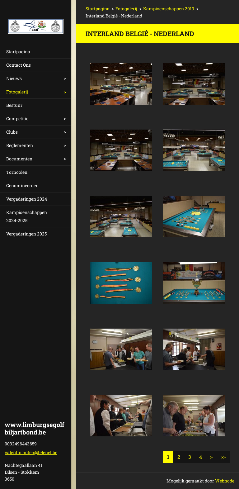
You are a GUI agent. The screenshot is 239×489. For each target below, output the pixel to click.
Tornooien (16, 172)
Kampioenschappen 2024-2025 (26, 216)
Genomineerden (22, 185)
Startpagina (18, 52)
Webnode (224, 481)
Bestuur (14, 105)
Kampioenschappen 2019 (168, 9)
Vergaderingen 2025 (26, 234)
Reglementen (19, 145)
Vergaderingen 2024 (26, 199)
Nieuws (14, 78)
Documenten (19, 159)
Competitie (17, 118)
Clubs (12, 132)
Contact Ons (18, 65)
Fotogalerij (17, 92)
